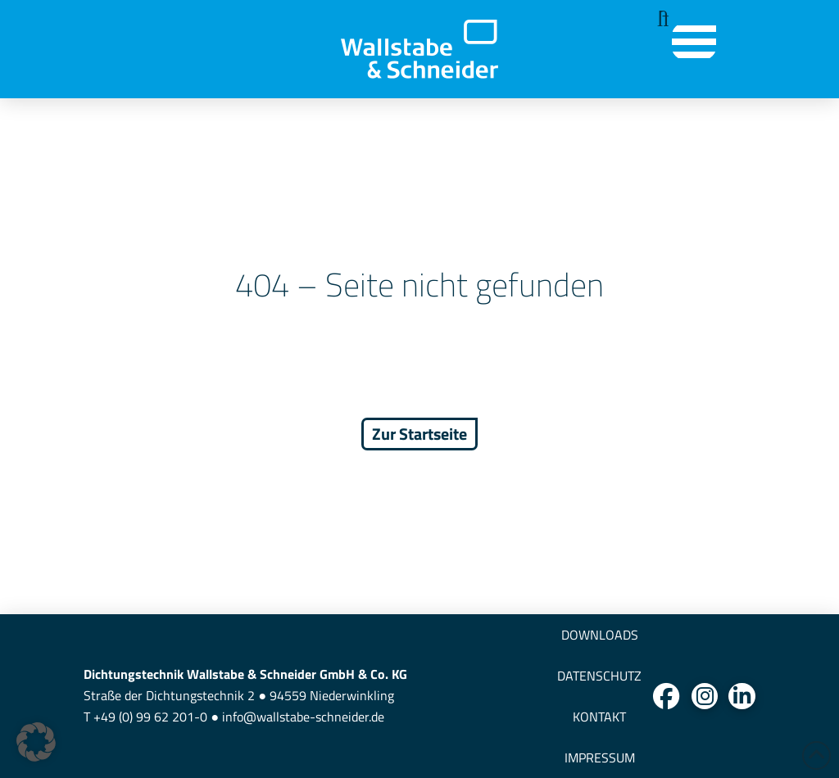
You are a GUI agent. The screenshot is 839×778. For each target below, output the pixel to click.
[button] (658, 19)
